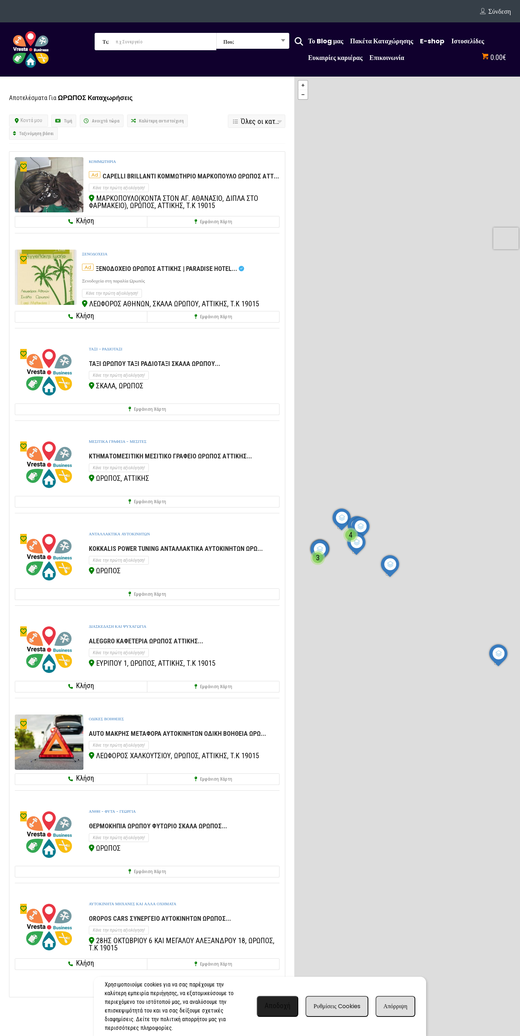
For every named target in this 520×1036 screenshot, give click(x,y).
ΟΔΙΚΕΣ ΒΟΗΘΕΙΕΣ (106, 719)
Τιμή (63, 121)
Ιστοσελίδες (467, 41)
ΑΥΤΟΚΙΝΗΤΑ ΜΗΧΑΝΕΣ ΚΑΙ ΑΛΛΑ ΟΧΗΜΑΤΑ (132, 904)
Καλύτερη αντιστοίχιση (157, 121)
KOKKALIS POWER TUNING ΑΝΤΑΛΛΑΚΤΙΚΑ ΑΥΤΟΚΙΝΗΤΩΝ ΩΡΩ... (176, 548)
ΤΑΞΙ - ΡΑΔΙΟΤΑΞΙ (105, 349)
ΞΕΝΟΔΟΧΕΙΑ (95, 254)
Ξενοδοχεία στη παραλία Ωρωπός (113, 280)
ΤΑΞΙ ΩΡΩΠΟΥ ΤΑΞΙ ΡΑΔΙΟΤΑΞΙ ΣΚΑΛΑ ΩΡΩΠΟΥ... (154, 363)
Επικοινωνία (386, 57)
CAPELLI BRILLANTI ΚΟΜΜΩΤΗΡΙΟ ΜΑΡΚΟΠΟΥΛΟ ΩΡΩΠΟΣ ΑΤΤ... (191, 176)
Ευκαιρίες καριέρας (335, 57)
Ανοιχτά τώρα (102, 121)
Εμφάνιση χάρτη (213, 221)
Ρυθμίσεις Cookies (336, 1006)
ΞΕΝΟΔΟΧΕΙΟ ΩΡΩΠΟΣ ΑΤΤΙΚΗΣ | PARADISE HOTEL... (170, 268)
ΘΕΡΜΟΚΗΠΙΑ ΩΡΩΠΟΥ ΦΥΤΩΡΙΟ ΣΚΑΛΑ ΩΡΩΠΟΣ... (158, 826)
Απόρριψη (395, 1006)
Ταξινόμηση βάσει (33, 133)
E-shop (432, 41)
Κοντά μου (28, 120)
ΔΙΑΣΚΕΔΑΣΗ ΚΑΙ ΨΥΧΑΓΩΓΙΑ (117, 626)
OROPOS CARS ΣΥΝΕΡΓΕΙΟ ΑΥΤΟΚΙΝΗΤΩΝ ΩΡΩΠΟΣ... (160, 918)
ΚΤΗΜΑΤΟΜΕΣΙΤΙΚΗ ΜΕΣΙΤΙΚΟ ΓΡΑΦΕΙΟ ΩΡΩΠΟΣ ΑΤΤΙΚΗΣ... (170, 456)
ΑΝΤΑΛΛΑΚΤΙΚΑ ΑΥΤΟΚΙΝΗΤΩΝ (119, 534)
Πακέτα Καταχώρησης (381, 41)
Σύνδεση (499, 11)
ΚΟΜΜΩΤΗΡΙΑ (102, 161)
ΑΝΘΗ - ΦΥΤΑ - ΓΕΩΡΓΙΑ (112, 811)
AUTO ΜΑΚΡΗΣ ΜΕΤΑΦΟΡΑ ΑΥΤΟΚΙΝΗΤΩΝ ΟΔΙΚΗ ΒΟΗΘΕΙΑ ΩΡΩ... (177, 733)
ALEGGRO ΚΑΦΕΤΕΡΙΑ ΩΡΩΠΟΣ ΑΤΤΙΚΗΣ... (146, 641)
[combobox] (253, 41)
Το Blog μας (325, 41)
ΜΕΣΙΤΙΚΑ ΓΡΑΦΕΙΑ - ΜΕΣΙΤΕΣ (118, 441)
